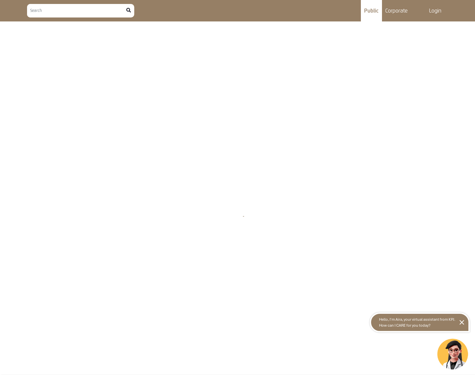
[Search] (76, 10)
